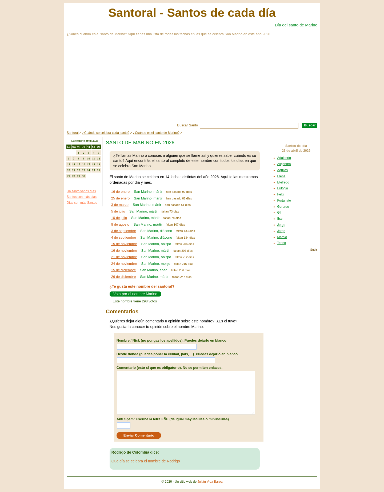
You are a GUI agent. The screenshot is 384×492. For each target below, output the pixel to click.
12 (98, 158)
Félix (280, 194)
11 (93, 158)
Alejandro (284, 164)
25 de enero (120, 198)
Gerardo (283, 207)
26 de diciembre (123, 277)
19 (98, 164)
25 (93, 170)
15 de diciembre (123, 270)
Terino (281, 243)
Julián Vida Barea (210, 481)
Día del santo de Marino (296, 25)
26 (98, 170)
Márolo (282, 237)
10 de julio (119, 218)
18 (93, 164)
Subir (313, 249)
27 (68, 176)
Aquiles (282, 170)
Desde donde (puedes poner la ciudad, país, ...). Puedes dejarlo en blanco (177, 354)
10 (88, 158)
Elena (281, 176)
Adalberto (284, 158)
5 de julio (118, 211)
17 (88, 164)
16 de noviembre (124, 251)
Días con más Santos (82, 203)
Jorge (281, 225)
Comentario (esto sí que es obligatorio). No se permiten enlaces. (169, 368)
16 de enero (120, 192)
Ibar (280, 219)
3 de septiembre (123, 231)
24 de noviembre (124, 264)
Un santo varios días (81, 191)
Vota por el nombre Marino (135, 294)
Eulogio (282, 188)
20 (68, 170)
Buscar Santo (187, 125)
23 (83, 170)
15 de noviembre (124, 244)
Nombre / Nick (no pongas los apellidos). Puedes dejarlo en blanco (171, 340)
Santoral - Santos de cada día (192, 12)
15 (78, 164)
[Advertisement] (192, 82)
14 (73, 164)
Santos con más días (82, 197)
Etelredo (283, 182)
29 (78, 176)
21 (73, 170)
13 (68, 164)
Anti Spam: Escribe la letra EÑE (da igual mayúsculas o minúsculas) (173, 419)
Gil (279, 212)
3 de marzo (120, 205)
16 (83, 164)
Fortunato (284, 200)
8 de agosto (120, 224)
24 (88, 170)
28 (73, 176)
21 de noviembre (124, 257)
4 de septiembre (123, 237)
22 (78, 170)
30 (83, 176)
